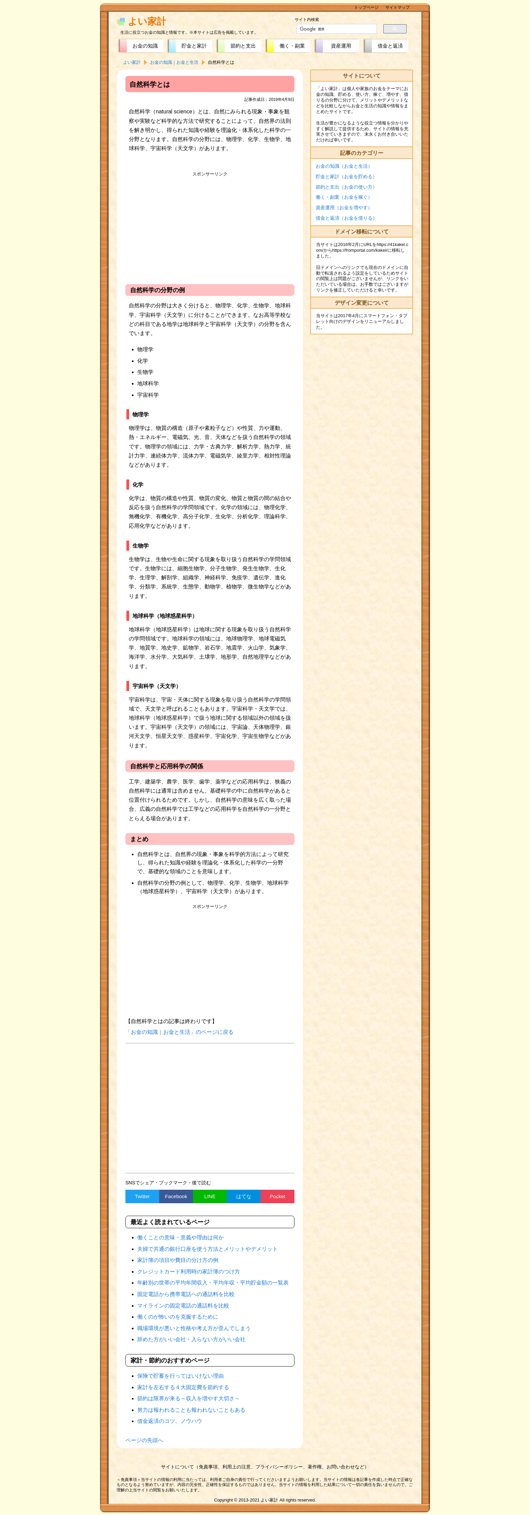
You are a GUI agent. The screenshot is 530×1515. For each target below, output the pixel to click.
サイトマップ (397, 7)
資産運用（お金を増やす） (344, 207)
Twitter (142, 1196)
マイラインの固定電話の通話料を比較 (183, 1306)
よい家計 (147, 21)
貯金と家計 (194, 46)
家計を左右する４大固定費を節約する (183, 1387)
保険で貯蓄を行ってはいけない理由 (180, 1376)
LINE (209, 1196)
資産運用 (341, 46)
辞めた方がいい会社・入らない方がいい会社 (191, 1339)
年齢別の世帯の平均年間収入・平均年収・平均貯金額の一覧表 (213, 1283)
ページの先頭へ (144, 1440)
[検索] (333, 29)
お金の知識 (145, 46)
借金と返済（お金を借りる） (346, 218)
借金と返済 (390, 46)
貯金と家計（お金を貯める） (346, 176)
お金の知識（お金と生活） (344, 166)
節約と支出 (243, 46)
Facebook (176, 1196)
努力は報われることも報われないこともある (191, 1410)
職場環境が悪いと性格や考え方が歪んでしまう (194, 1328)
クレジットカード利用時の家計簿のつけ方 (188, 1271)
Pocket (277, 1196)
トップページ (366, 7)
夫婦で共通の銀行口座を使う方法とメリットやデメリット (207, 1249)
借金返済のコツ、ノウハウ (169, 1421)
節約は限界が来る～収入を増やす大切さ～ (188, 1398)
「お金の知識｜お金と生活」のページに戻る (179, 1032)
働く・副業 (292, 46)
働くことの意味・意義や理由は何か (180, 1237)
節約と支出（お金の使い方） (346, 187)
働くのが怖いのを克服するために (177, 1317)
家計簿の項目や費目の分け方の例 (177, 1260)
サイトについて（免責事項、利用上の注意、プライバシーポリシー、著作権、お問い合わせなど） (265, 1466)
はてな (243, 1196)
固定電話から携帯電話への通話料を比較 (186, 1294)
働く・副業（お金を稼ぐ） (344, 197)
